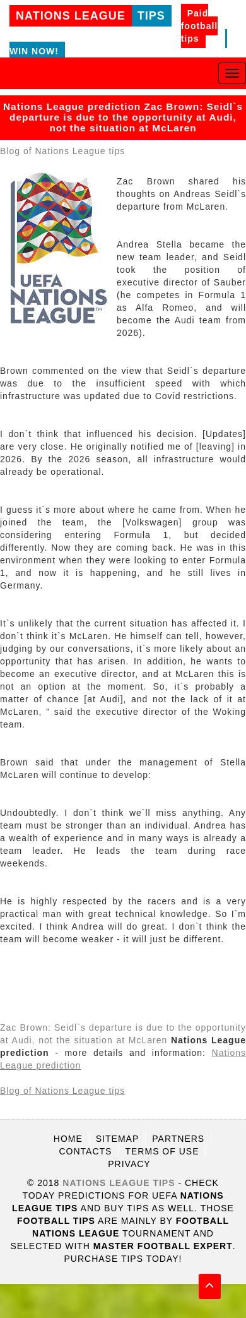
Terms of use (162, 1151)
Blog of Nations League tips (62, 151)
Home (68, 1139)
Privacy (129, 1164)
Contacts (85, 1151)
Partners (178, 1139)
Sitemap (117, 1139)
